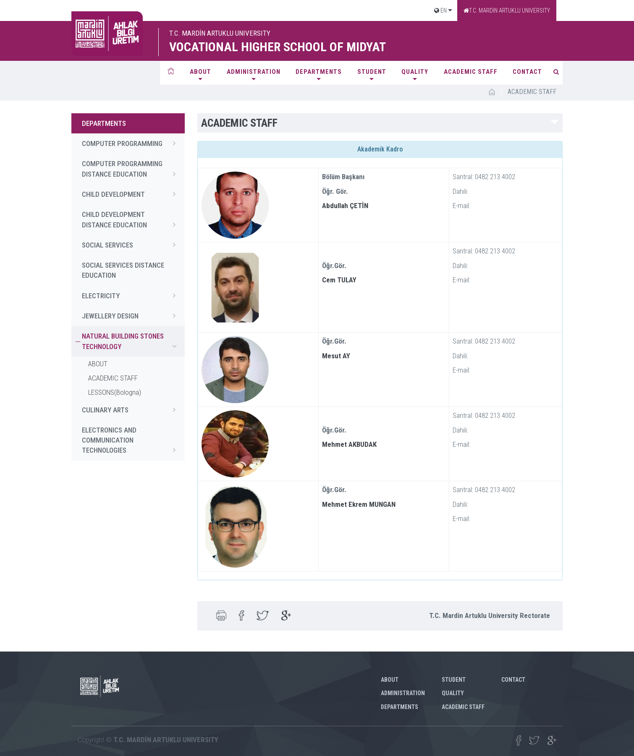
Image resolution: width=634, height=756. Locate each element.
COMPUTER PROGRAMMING (131, 143)
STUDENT (371, 72)
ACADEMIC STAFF (471, 72)
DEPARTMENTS (319, 72)
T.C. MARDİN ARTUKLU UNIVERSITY (507, 10)
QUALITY (414, 72)
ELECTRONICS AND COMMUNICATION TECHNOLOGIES (131, 440)
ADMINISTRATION (253, 72)
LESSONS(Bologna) (114, 392)
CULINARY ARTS (131, 409)
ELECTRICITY (131, 295)
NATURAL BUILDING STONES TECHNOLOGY (131, 341)
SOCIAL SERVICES (131, 245)
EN (440, 10)
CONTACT (527, 72)
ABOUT (200, 72)
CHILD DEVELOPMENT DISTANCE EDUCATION (131, 219)
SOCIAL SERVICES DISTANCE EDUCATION (123, 270)
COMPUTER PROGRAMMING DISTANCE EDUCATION (131, 169)
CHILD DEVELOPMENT (131, 194)
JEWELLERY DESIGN (131, 315)
